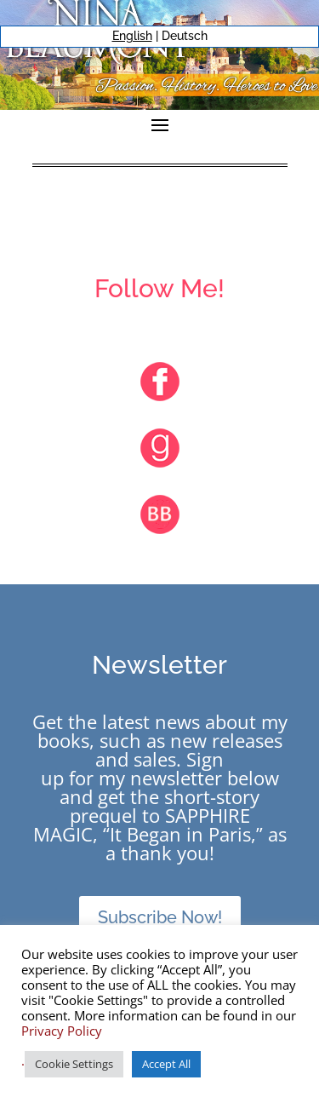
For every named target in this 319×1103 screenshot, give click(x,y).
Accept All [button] (166, 1063)
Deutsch (185, 36)
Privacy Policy (61, 1030)
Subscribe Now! (160, 917)
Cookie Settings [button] (74, 1063)
